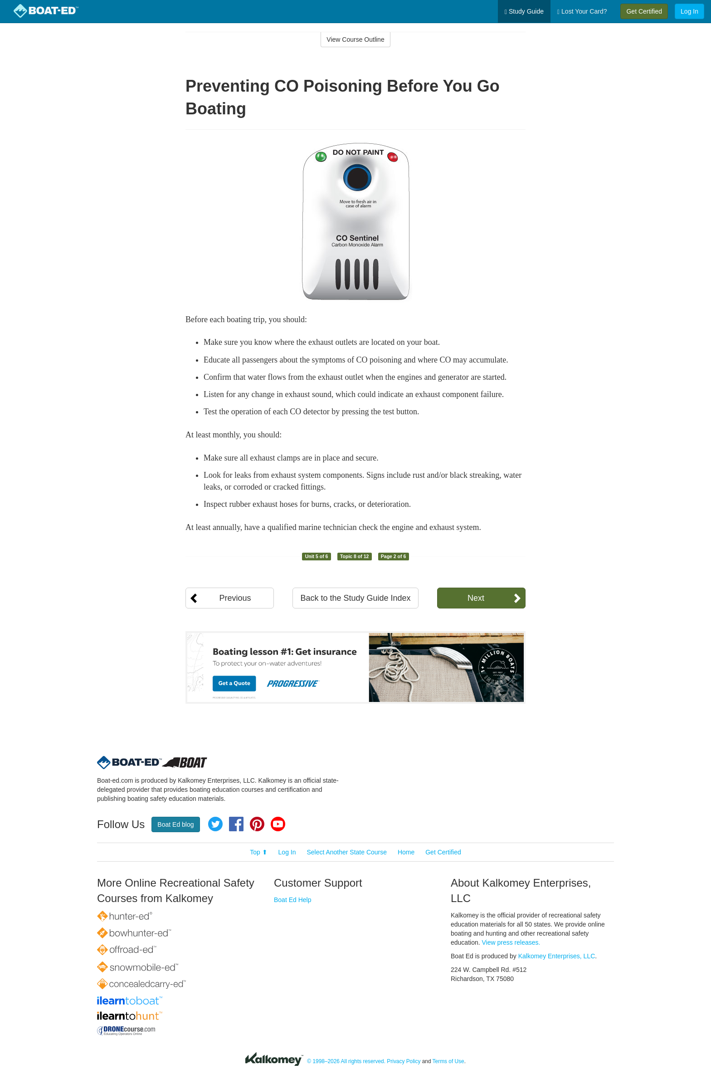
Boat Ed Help (293, 899)
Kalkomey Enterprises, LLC (556, 956)
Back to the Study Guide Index (355, 598)
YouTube (278, 824)
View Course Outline (355, 39)
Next (476, 598)
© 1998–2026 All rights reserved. (346, 1061)
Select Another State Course (347, 852)
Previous (235, 598)
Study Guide (524, 11)
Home (406, 852)
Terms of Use (448, 1061)
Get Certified (644, 11)
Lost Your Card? (582, 11)
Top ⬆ (258, 852)
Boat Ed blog (175, 824)
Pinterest (257, 824)
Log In (689, 11)
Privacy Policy (403, 1061)
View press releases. (511, 942)
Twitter (215, 824)
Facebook (236, 824)
